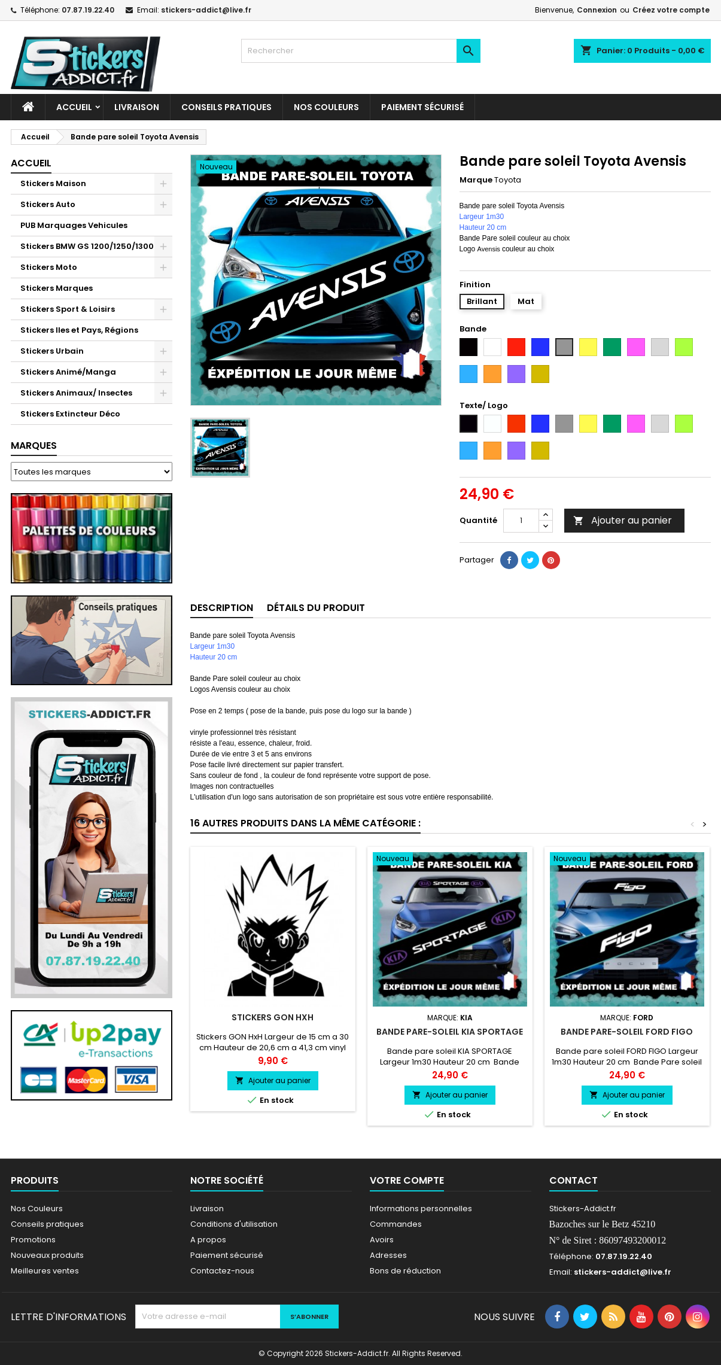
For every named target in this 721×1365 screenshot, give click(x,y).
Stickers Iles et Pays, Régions (79, 330)
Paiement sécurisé (422, 107)
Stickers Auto (47, 204)
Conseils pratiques (47, 1224)
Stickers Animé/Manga (68, 372)
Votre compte (407, 1180)
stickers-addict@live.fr (206, 10)
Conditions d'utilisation (234, 1224)
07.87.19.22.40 (88, 10)
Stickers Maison (53, 183)
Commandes (396, 1224)
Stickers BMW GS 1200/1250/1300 (87, 246)
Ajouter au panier (622, 520)
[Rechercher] (360, 51)
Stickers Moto (48, 267)
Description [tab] (221, 608)
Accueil (74, 107)
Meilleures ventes (45, 1270)
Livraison (136, 107)
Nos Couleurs (326, 107)
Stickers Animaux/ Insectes (76, 393)
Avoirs (382, 1239)
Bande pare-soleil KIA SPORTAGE (449, 1032)
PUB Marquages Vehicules (73, 225)
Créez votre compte (671, 10)
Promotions (33, 1239)
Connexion (597, 10)
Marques (34, 445)
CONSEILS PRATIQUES (226, 107)
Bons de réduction (405, 1270)
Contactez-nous (222, 1270)
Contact (573, 1180)
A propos (208, 1239)
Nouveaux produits (47, 1255)
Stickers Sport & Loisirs (67, 309)
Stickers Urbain (52, 351)
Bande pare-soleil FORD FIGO (627, 1032)
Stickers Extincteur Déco (70, 413)
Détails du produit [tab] (316, 608)
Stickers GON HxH (273, 1017)
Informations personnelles (421, 1208)
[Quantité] (521, 521)
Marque (476, 180)
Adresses (388, 1255)
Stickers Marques (56, 288)
